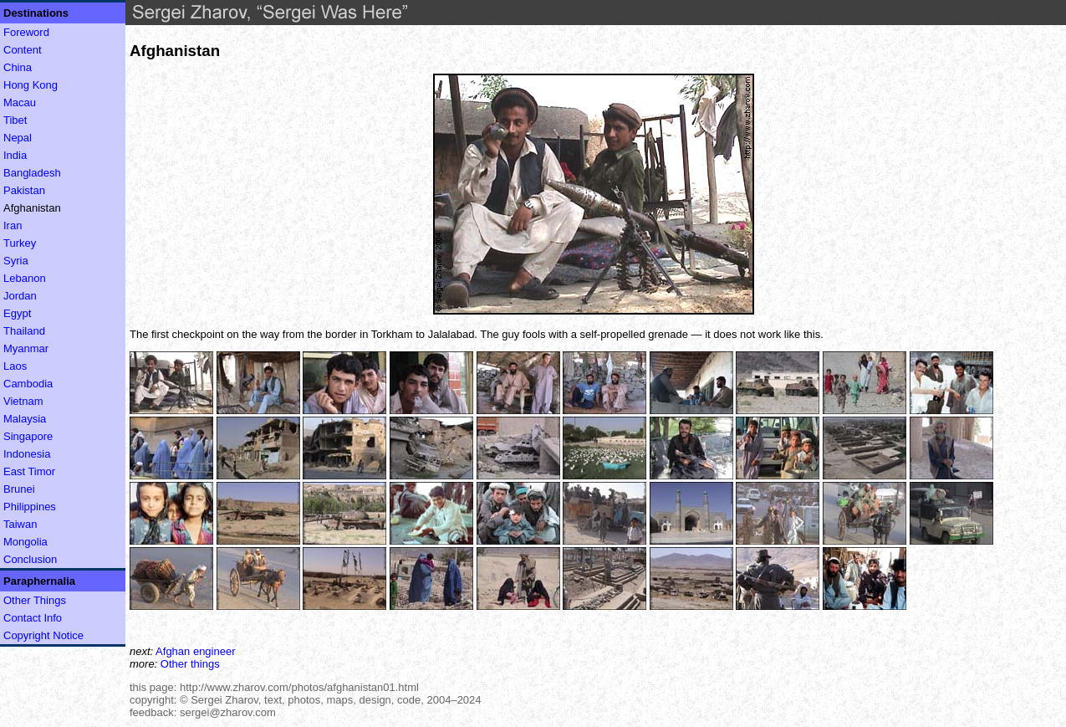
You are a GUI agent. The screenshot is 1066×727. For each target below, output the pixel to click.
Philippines (29, 506)
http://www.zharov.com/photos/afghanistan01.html (299, 687)
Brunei (19, 489)
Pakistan (24, 190)
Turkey (19, 243)
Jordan (20, 295)
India (15, 155)
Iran (12, 225)
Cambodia (28, 383)
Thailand (24, 331)
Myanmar (25, 348)
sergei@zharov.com (228, 712)
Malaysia (24, 418)
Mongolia (25, 541)
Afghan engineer (195, 651)
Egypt (17, 313)
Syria (15, 260)
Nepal (17, 137)
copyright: (153, 700)
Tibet (15, 120)
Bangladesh (32, 172)
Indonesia (26, 454)
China (17, 67)
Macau (19, 102)
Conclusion (30, 559)
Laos (15, 366)
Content (22, 50)
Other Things (34, 600)
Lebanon (24, 278)
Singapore (28, 436)
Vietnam (23, 401)
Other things (190, 664)
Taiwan (20, 524)
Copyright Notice (43, 635)
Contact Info (32, 618)
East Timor (29, 471)
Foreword (26, 32)
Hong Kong (30, 85)
